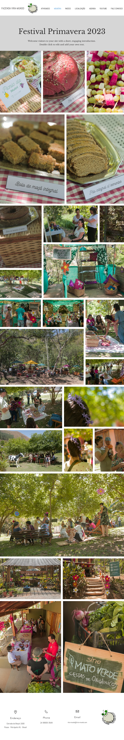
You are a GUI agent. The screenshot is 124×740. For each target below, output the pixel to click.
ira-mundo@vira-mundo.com (77, 722)
